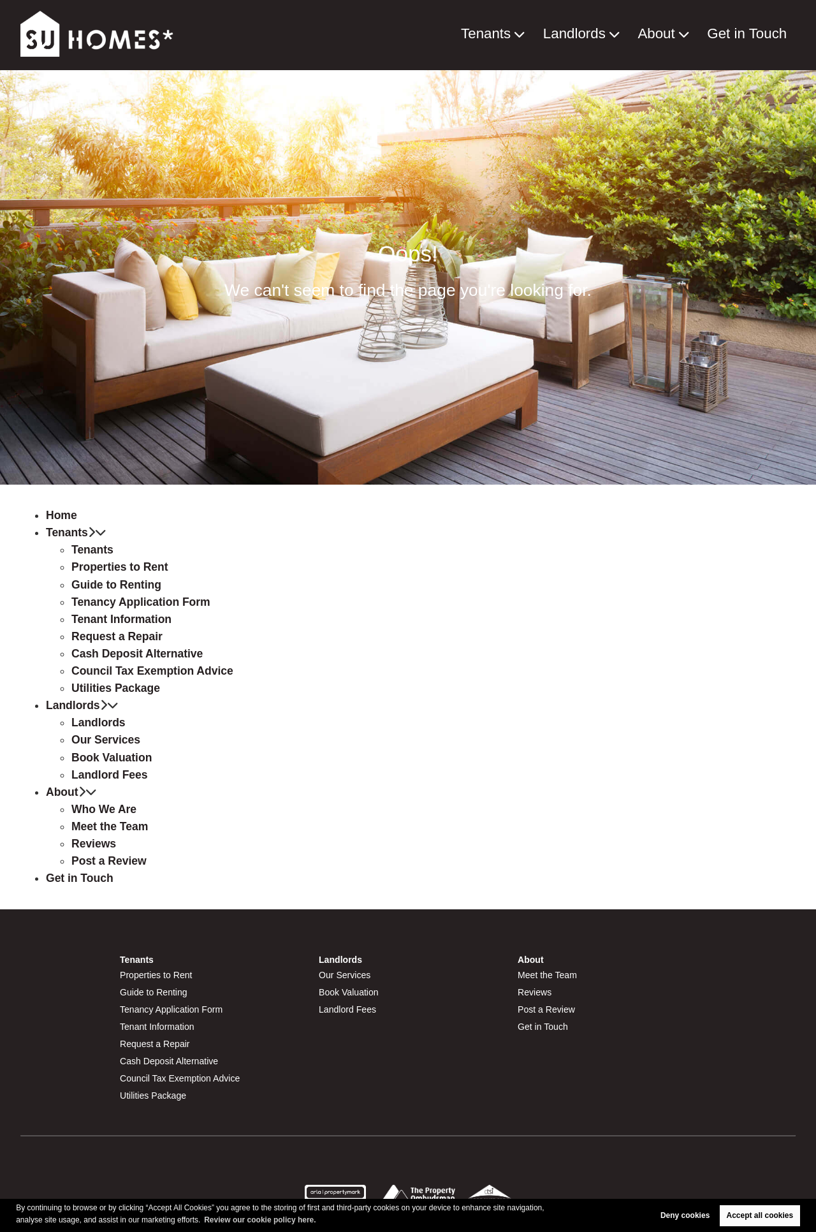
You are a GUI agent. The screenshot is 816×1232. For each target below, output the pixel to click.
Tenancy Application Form (140, 602)
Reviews (93, 843)
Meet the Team (109, 826)
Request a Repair (117, 636)
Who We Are (103, 809)
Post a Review (109, 860)
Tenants (529, 34)
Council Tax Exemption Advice (152, 670)
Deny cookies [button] (685, 1215)
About (677, 34)
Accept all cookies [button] (760, 1215)
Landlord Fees (109, 774)
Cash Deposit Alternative (137, 653)
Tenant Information (121, 619)
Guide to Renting (116, 584)
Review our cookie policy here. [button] (260, 1219)
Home (61, 515)
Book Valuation (111, 757)
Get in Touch (755, 34)
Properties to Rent (119, 567)
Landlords (605, 34)
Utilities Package (115, 688)
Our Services (105, 739)
